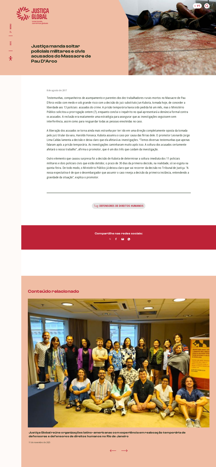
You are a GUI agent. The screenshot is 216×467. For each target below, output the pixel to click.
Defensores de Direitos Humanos (121, 206)
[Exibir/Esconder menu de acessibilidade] (10, 58)
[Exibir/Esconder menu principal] (11, 28)
